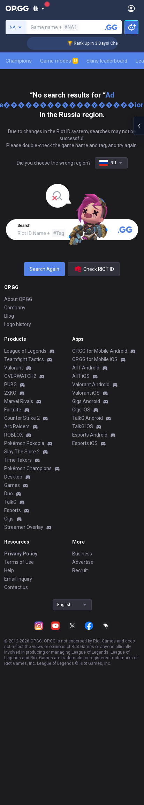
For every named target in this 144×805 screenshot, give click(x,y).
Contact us (16, 587)
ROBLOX (13, 435)
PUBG (10, 384)
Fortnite (12, 409)
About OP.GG (18, 299)
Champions (19, 61)
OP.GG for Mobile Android (99, 351)
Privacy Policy (20, 553)
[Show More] (38, 8)
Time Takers (18, 460)
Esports (12, 510)
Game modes (59, 61)
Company (14, 307)
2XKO (10, 393)
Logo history (17, 324)
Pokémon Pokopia (24, 443)
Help (9, 570)
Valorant (13, 368)
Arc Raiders (17, 426)
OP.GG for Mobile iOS (95, 359)
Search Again (44, 269)
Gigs (9, 519)
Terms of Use (19, 562)
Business (82, 553)
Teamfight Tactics (24, 359)
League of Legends (25, 351)
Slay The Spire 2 (22, 451)
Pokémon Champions (28, 468)
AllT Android (85, 368)
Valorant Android (90, 384)
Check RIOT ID (94, 269)
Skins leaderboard (106, 61)
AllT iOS (81, 376)
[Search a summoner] (111, 27)
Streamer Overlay (23, 527)
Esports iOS (85, 443)
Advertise (82, 562)
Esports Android (89, 435)
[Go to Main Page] (17, 8)
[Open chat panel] (139, 126)
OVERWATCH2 (20, 376)
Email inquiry (18, 579)
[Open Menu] (131, 8)
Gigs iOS (81, 409)
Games (12, 485)
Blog (9, 316)
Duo (8, 493)
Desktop (13, 477)
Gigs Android (86, 401)
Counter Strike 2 (22, 418)
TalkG (10, 502)
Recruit (80, 570)
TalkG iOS (82, 426)
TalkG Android (87, 418)
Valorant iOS (86, 393)
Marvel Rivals (18, 401)
